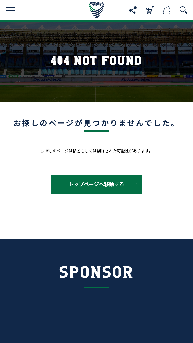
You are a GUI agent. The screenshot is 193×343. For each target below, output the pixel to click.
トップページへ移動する (96, 184)
